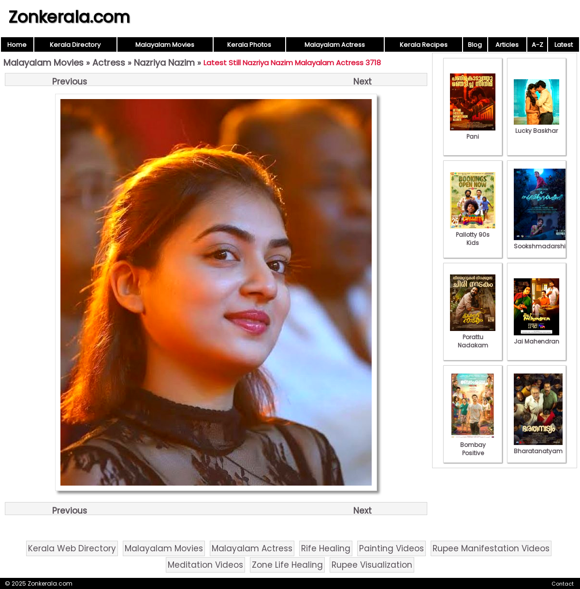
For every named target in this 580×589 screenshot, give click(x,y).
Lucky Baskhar (536, 126)
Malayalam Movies (164, 44)
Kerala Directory (75, 44)
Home (17, 44)
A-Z (537, 44)
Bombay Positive (472, 444)
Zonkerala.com (69, 17)
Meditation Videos (205, 565)
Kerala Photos (249, 44)
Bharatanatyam (538, 447)
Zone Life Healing (287, 565)
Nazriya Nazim (164, 63)
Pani (472, 132)
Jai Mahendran (536, 337)
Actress (108, 63)
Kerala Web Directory (72, 548)
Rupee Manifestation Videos (491, 548)
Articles (507, 44)
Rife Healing (325, 548)
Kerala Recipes (424, 44)
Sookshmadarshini (542, 242)
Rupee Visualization (372, 565)
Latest (563, 44)
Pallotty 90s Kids (472, 234)
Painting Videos (391, 548)
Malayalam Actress (334, 44)
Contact (562, 584)
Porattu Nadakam (472, 337)
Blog (475, 44)
